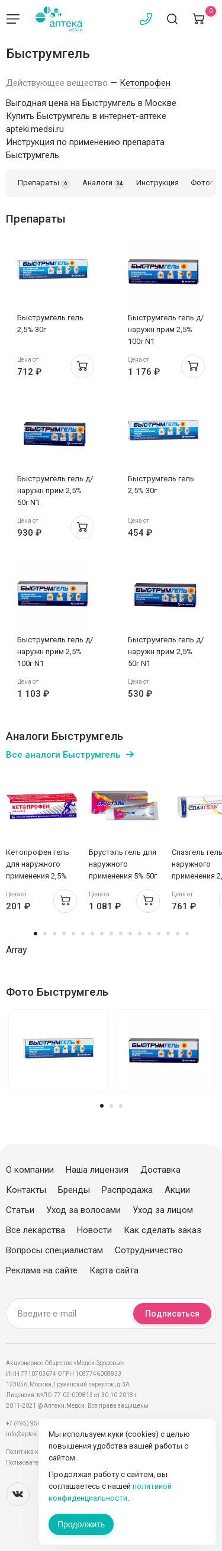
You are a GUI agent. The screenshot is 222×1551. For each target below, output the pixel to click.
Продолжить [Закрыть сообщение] (81, 1524)
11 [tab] (130, 933)
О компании (30, 1169)
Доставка (160, 1169)
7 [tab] (92, 933)
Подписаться (172, 1313)
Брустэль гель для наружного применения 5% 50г (123, 864)
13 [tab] (149, 933)
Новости (94, 1230)
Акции (177, 1190)
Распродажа (127, 1190)
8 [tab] (102, 933)
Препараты (44, 183)
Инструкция (157, 182)
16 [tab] (177, 933)
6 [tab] (83, 933)
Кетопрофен (145, 83)
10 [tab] (121, 933)
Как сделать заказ (162, 1230)
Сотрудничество (149, 1250)
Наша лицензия (97, 1169)
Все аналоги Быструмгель (63, 754)
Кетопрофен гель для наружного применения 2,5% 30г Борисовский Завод (37, 876)
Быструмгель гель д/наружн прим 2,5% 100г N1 (166, 329)
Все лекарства (35, 1230)
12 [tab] (139, 933)
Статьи (20, 1210)
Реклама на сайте (42, 1270)
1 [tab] (35, 933)
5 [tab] (73, 933)
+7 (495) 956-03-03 (32, 1423)
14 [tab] (158, 933)
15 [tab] (168, 933)
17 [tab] (187, 933)
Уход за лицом (163, 1210)
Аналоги (103, 183)
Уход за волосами (83, 1210)
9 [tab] (111, 933)
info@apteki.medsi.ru (35, 1434)
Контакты (26, 1190)
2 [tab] (45, 933)
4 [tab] (64, 933)
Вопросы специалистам (54, 1250)
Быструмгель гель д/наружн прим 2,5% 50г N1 (55, 490)
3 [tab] (54, 933)
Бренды (74, 1190)
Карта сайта (114, 1270)
